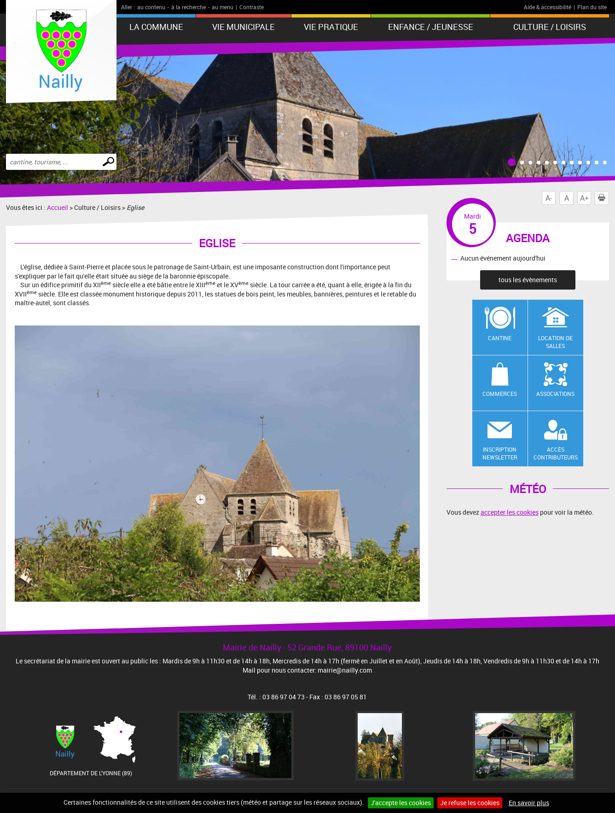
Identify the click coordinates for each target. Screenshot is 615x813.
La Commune (156, 26)
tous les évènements (528, 279)
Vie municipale (243, 26)
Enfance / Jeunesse (430, 26)
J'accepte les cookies (401, 802)
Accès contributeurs (556, 453)
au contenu (151, 7)
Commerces (499, 393)
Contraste (251, 7)
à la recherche (188, 7)
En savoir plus (529, 802)
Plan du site (592, 7)
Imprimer (603, 198)
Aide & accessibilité (547, 7)
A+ (584, 198)
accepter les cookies (510, 512)
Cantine (499, 338)
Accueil (57, 207)
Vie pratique (331, 26)
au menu (222, 7)
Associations (555, 393)
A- (548, 198)
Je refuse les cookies (469, 802)
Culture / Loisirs (549, 26)
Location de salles (555, 341)
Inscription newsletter (499, 453)
